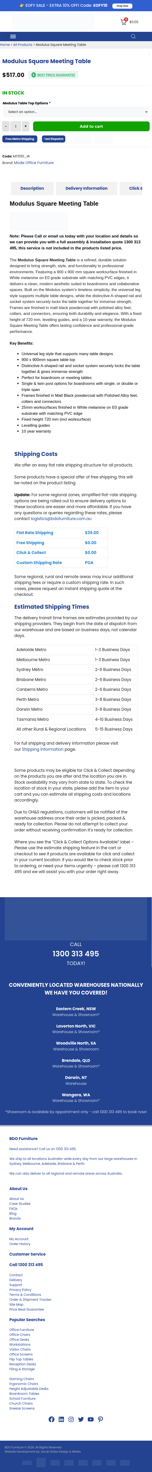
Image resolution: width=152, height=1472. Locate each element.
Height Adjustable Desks (28, 1388)
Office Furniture (21, 1329)
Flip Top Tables (21, 1359)
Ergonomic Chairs (23, 1383)
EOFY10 (100, 5)
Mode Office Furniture (34, 162)
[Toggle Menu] (13, 36)
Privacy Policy (20, 1289)
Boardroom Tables (24, 1393)
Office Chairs (19, 1334)
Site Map (16, 1304)
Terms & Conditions (25, 1294)
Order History (20, 1244)
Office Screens (21, 1354)
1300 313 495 (76, 953)
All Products (22, 44)
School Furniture (22, 1398)
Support (15, 1285)
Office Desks (19, 1339)
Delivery (15, 1280)
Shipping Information (42, 749)
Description (32, 188)
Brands (15, 1218)
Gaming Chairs (21, 1379)
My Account (18, 1239)
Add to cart (91, 126)
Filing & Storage (22, 1369)
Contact (16, 1275)
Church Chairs (21, 1403)
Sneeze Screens (22, 1408)
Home (5, 44)
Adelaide (49, 1163)
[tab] (32, 188)
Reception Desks (22, 1364)
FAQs (13, 1208)
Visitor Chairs (20, 1349)
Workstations (20, 1344)
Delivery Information (86, 188)
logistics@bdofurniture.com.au (61, 518)
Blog (12, 1213)
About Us (16, 1198)
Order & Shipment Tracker (30, 1299)
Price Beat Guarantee (26, 1309)
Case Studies (20, 1203)
